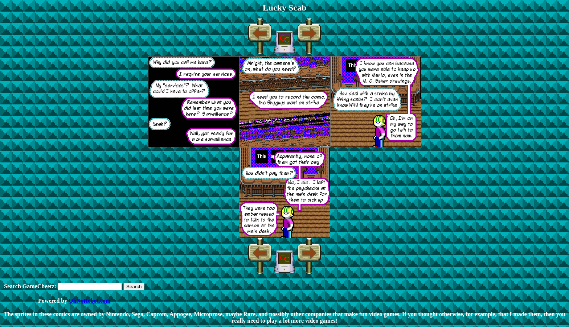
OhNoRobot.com (89, 301)
